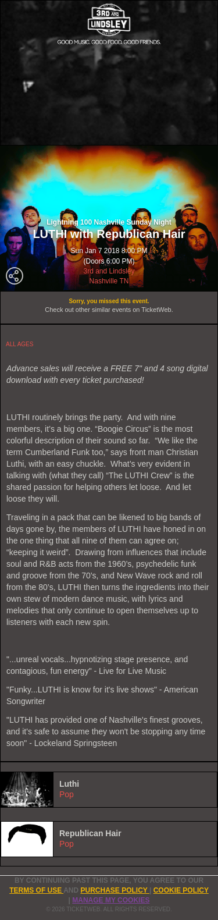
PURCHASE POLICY (114, 890)
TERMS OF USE (36, 890)
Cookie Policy (181, 890)
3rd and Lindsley (108, 271)
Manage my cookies (110, 900)
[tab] (109, 790)
